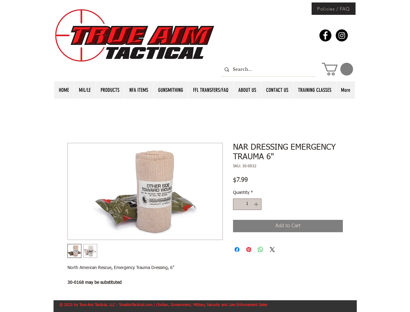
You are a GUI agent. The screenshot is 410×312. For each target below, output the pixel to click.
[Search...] (267, 69)
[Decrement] (238, 204)
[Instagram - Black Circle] (342, 35)
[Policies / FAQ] (334, 8)
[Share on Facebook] (237, 249)
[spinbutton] (247, 204)
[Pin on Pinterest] (248, 249)
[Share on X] (272, 249)
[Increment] (257, 204)
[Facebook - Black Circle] (325, 35)
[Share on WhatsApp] (260, 249)
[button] (337, 69)
